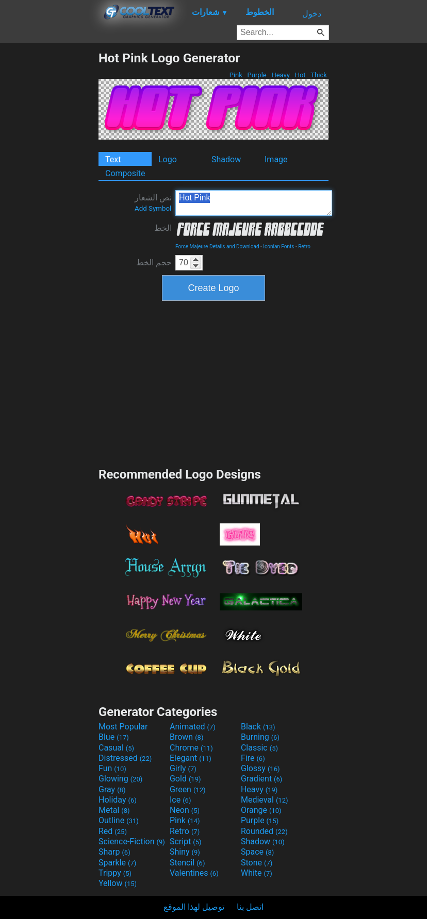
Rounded (264, 831)
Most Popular (123, 726)
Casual (116, 748)
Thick (319, 75)
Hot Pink (253, 203)
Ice (180, 800)
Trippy (115, 873)
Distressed (125, 758)
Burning (260, 737)
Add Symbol (153, 208)
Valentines (194, 873)
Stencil (187, 862)
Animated (193, 726)
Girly (183, 768)
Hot (300, 75)
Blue (113, 737)
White (256, 873)
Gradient (261, 779)
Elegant (190, 758)
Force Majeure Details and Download (217, 246)
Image (276, 159)
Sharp (114, 852)
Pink (236, 75)
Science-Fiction (131, 841)
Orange (261, 810)
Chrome (191, 748)
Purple (256, 75)
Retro (304, 246)
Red (112, 831)
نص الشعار (153, 202)
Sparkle (117, 862)
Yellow (117, 883)
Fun (112, 768)
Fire (253, 758)
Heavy (280, 75)
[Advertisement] (49, 205)
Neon (185, 810)
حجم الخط (154, 262)
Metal (114, 810)
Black (258, 726)
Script (186, 841)
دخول (311, 14)
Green (188, 789)
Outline (118, 820)
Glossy (260, 768)
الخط (163, 228)
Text (113, 159)
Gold (185, 779)
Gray (111, 789)
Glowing (120, 779)
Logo (167, 159)
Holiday (117, 800)
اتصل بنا (250, 907)
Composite (125, 173)
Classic (259, 748)
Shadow (226, 159)
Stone (256, 862)
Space (257, 852)
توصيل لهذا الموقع (193, 907)
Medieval (264, 800)
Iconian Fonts (278, 246)
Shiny (185, 852)
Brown (186, 737)
